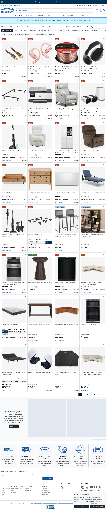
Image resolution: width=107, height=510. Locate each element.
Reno (12, 491)
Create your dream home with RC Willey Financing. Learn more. (53, 2)
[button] (7, 30)
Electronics (40, 16)
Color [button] (54, 30)
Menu (102, 5)
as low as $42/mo (86, 293)
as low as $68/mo (60, 161)
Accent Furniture (44, 27)
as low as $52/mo (7, 390)
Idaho (21, 486)
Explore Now (14, 426)
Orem (2, 491)
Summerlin (14, 493)
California (28, 486)
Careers (44, 488)
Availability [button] (75, 30)
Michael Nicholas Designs (24, 27)
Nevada (14, 486)
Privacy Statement (62, 503)
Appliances (29, 16)
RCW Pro (45, 486)
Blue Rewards (46, 492)
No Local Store (7, 5)
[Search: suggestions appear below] (54, 10)
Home (32, 503)
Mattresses (52, 16)
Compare (23, 77)
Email (2, 476)
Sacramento (28, 491)
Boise (20, 489)
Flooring (62, 16)
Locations (4, 484)
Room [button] (67, 30)
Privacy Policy (94, 503)
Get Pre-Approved (82, 5)
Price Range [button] (32, 30)
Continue (48, 478)
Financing (45, 490)
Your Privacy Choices (98, 506)
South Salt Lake (5, 489)
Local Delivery (12, 27)
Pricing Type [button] (85, 30)
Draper (3, 495)
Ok (82, 506)
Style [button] (61, 30)
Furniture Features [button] (44, 30)
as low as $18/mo (6, 203)
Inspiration (72, 16)
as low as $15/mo (59, 119)
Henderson (14, 489)
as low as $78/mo (60, 340)
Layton (3, 493)
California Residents (70, 503)
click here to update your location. (80, 20)
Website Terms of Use (48, 503)
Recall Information (38, 503)
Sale (89, 16)
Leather (51, 27)
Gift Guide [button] (95, 30)
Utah (2, 486)
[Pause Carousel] (1, 2)
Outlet (81, 16)
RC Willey (4, 27)
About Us (45, 494)
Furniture (18, 16)
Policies (55, 503)
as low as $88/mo (86, 390)
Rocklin (27, 489)
